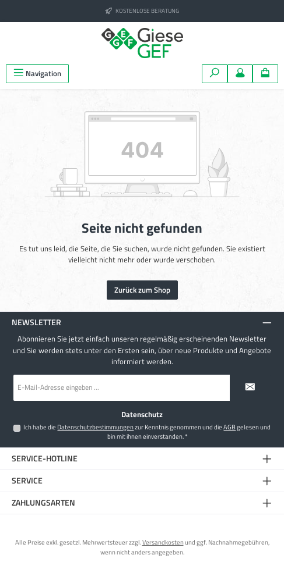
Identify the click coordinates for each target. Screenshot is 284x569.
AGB (229, 427)
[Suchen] (214, 73)
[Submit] (250, 388)
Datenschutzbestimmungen (95, 427)
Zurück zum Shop (142, 290)
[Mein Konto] (240, 73)
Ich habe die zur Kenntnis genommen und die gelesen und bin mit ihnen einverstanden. (147, 431)
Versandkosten (163, 542)
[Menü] (37, 73)
